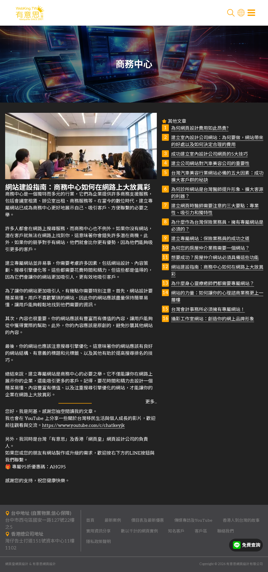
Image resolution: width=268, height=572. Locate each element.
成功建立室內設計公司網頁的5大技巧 (209, 154)
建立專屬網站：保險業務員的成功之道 (210, 239)
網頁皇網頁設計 (16, 564)
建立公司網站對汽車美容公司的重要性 (210, 163)
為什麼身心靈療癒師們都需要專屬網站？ (212, 283)
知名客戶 (176, 531)
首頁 (90, 520)
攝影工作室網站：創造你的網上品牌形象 (212, 319)
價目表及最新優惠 (147, 520)
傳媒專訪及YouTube (193, 520)
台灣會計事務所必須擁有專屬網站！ (208, 309)
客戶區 (201, 531)
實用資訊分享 (98, 531)
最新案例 (113, 520)
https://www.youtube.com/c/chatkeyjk (83, 425)
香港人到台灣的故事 (241, 520)
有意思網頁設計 (44, 564)
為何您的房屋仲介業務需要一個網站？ (210, 248)
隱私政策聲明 (98, 541)
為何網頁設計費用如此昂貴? (200, 128)
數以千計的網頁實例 (139, 531)
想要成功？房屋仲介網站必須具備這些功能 (215, 257)
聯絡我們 (225, 531)
